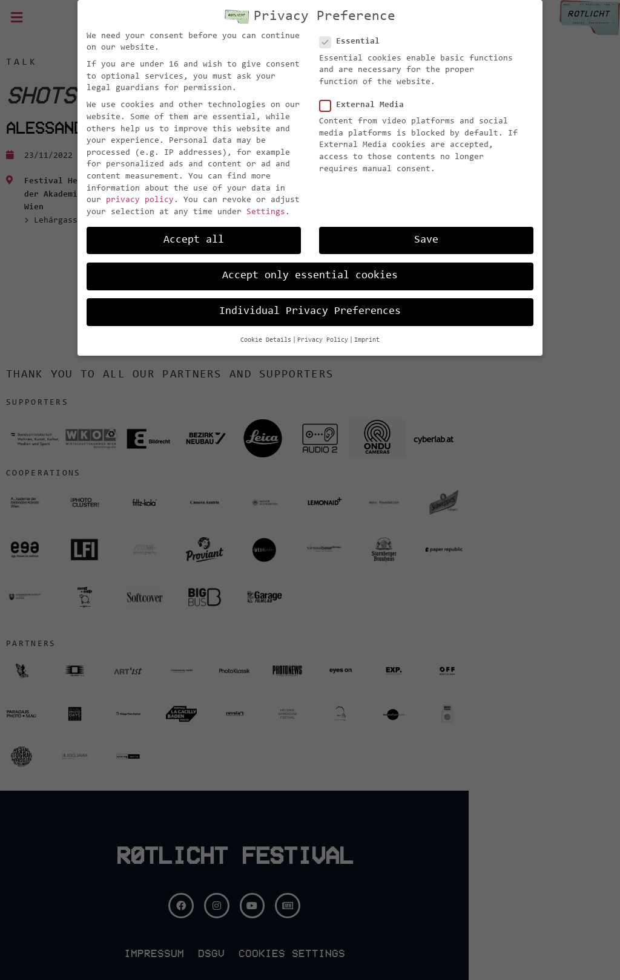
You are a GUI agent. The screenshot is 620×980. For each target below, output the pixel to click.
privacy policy (140, 200)
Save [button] (426, 240)
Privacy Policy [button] (322, 340)
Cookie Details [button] (265, 340)
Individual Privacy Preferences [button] (310, 311)
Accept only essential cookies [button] (310, 275)
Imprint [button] (367, 340)
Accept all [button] (193, 240)
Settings (265, 212)
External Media (365, 105)
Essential (353, 42)
